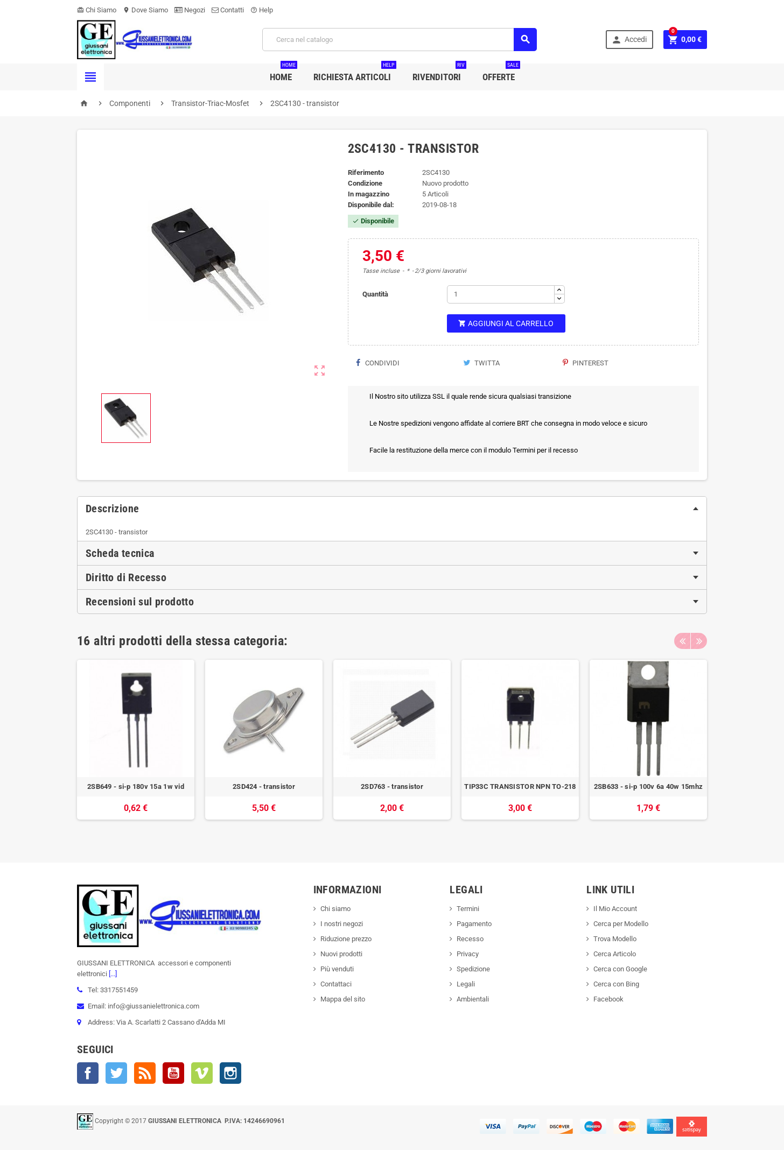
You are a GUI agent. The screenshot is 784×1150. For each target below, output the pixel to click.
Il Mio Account (615, 909)
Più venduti (337, 969)
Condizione (365, 183)
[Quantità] (501, 294)
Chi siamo (335, 909)
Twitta (481, 363)
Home (283, 73)
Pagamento (474, 924)
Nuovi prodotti (341, 954)
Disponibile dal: (371, 205)
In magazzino (368, 194)
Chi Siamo (96, 10)
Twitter (116, 1073)
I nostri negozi (341, 924)
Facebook (88, 1073)
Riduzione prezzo (346, 939)
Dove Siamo (145, 10)
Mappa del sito (342, 999)
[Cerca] (399, 39)
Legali (466, 984)
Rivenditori (439, 73)
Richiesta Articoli (354, 73)
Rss (145, 1073)
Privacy (468, 954)
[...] (112, 974)
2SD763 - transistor (392, 786)
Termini (468, 909)
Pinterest (585, 363)
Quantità (375, 294)
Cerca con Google (620, 969)
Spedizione (473, 969)
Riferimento (366, 172)
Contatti (228, 10)
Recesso (470, 939)
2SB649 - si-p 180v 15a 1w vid (135, 786)
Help (261, 10)
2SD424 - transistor (264, 786)
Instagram (230, 1073)
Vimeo (202, 1073)
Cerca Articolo (614, 954)
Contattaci (336, 984)
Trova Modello (614, 939)
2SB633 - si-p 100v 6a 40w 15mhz (648, 786)
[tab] (392, 508)
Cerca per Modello (620, 924)
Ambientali (473, 999)
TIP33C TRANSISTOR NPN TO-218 (520, 786)
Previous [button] (682, 641)
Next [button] (699, 641)
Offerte (501, 73)
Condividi (378, 363)
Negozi (189, 10)
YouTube (173, 1073)
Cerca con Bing (616, 984)
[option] (136, 745)
